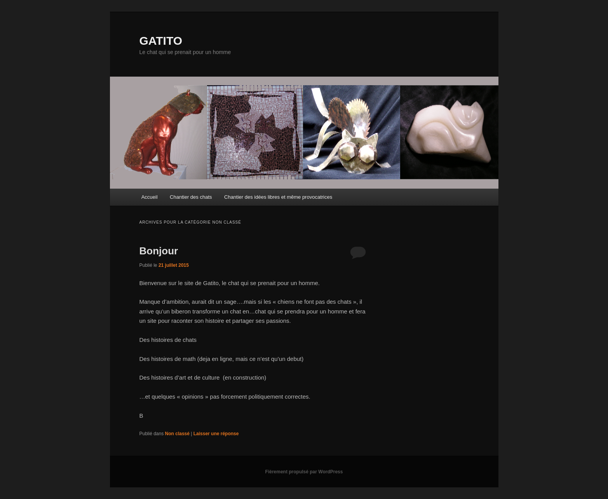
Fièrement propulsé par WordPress (304, 471)
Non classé (177, 433)
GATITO (161, 40)
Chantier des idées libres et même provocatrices (278, 197)
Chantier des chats (191, 197)
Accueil (149, 197)
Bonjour (158, 251)
